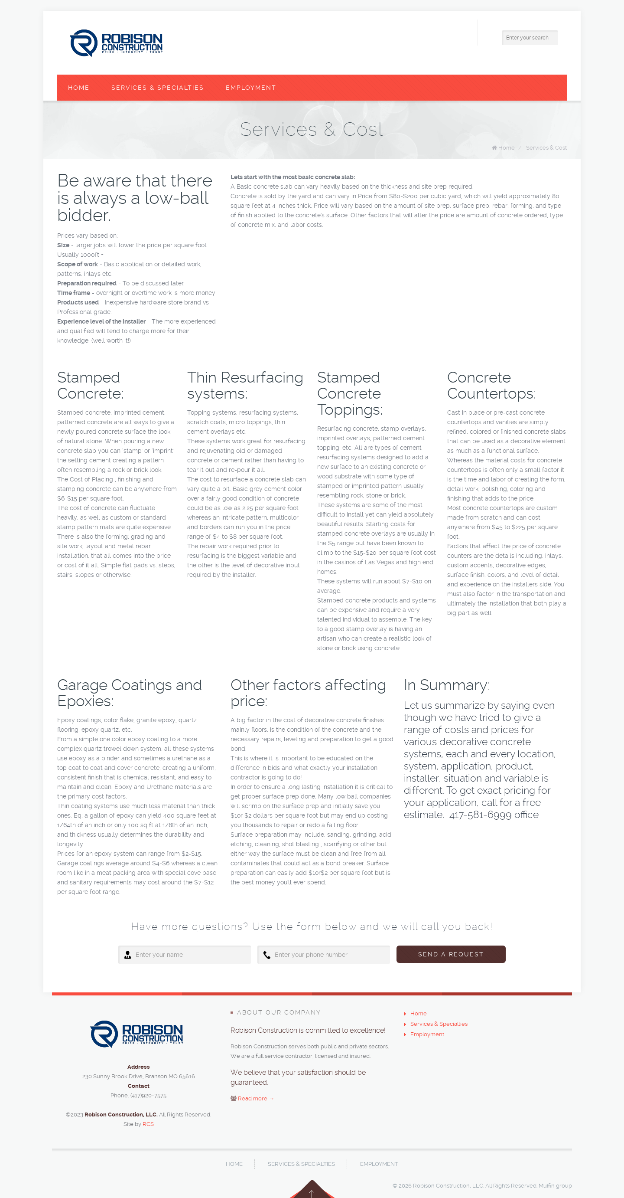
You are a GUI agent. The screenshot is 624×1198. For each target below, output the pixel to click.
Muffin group (555, 1185)
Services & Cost (546, 147)
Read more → (256, 1098)
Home (79, 87)
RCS (148, 1124)
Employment (251, 87)
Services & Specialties (157, 87)
